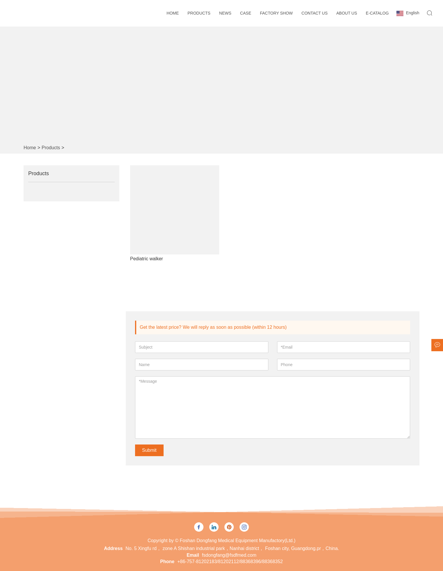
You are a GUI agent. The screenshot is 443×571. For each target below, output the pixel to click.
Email (193, 555)
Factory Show (276, 13)
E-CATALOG (377, 13)
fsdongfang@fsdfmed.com (229, 555)
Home (172, 13)
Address (113, 548)
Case (245, 13)
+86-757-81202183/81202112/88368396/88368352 (230, 561)
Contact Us (315, 13)
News (225, 13)
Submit (149, 450)
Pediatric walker (146, 258)
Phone (167, 561)
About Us (346, 13)
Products (198, 13)
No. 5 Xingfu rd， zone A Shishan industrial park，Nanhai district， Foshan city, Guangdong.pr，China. (232, 548)
